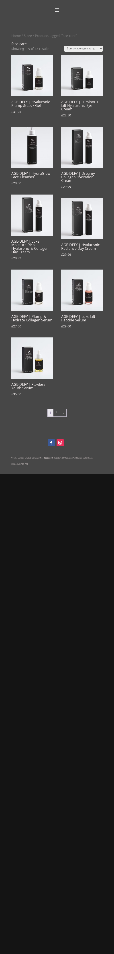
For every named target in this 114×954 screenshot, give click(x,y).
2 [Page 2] (56, 412)
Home (16, 35)
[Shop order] (83, 49)
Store (28, 35)
